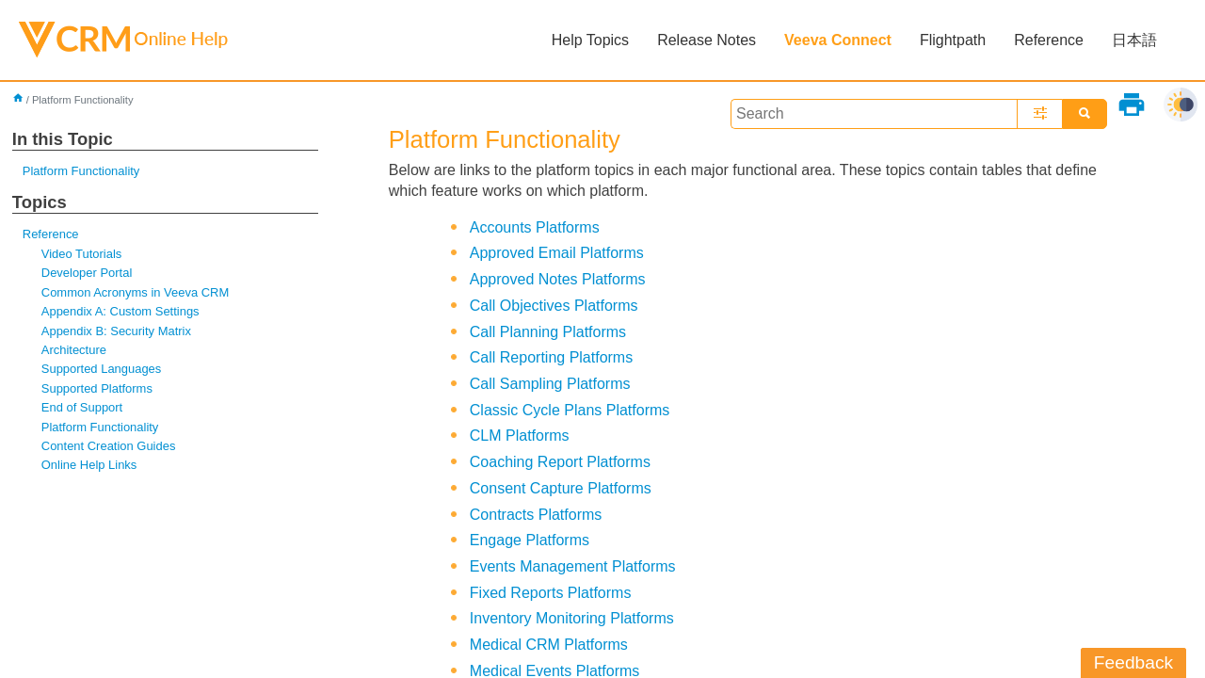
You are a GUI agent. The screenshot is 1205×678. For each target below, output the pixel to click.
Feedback (1133, 662)
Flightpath (953, 40)
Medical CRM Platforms (549, 645)
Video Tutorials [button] (81, 254)
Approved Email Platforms (557, 253)
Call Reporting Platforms (551, 357)
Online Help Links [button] (89, 465)
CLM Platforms (520, 436)
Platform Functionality (81, 171)
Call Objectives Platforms (554, 306)
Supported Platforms (97, 388)
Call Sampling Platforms (550, 384)
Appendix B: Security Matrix (116, 331)
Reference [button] (1049, 40)
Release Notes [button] (706, 40)
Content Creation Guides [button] (108, 446)
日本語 (1134, 40)
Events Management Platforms (573, 566)
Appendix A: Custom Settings (120, 311)
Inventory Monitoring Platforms (572, 618)
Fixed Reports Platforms (551, 593)
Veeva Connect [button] (838, 40)
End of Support (81, 407)
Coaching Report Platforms (560, 462)
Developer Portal (86, 273)
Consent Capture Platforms (560, 488)
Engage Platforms (529, 540)
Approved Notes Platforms (558, 279)
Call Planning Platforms (548, 332)
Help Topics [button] (590, 40)
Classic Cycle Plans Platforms (570, 410)
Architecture (73, 350)
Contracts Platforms (536, 515)
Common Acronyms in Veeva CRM (135, 292)
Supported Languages (101, 369)
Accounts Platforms (535, 227)
